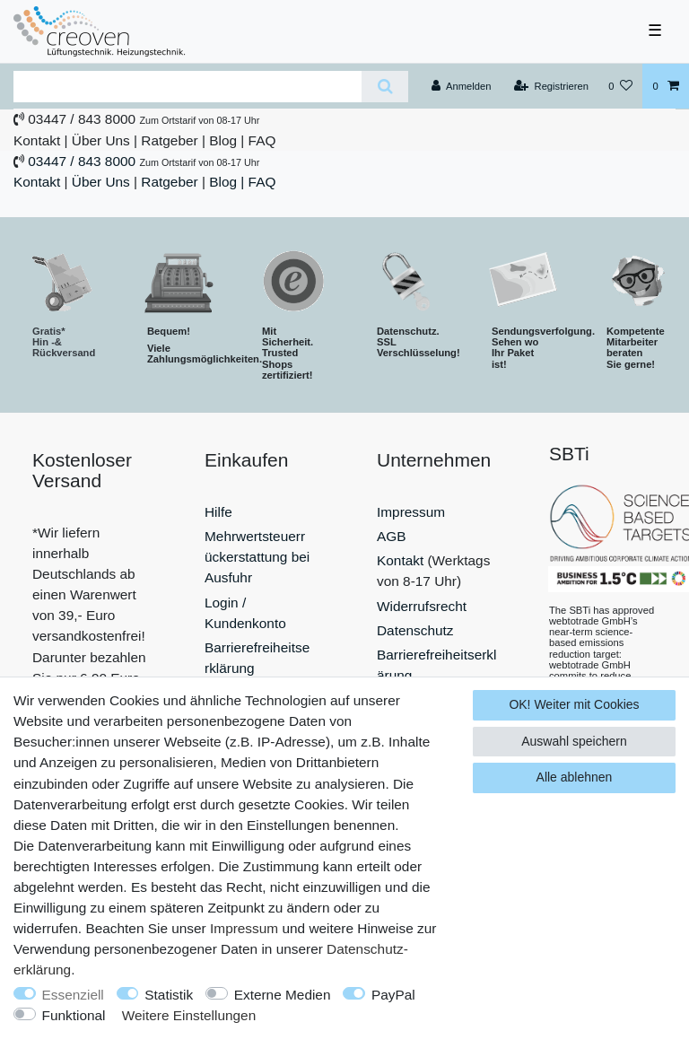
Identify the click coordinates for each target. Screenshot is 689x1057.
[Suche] (384, 86)
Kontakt (36, 140)
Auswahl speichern (574, 741)
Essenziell (73, 994)
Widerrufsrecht (422, 606)
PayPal (393, 994)
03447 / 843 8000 (81, 119)
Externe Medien (282, 994)
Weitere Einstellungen (189, 1015)
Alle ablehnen (574, 777)
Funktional (74, 1015)
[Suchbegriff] (187, 86)
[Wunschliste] (620, 86)
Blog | (226, 140)
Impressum (411, 512)
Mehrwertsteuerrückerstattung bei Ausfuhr (257, 556)
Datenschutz (415, 630)
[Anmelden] (461, 86)
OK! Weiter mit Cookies (574, 704)
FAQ (262, 140)
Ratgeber (169, 140)
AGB (391, 536)
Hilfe (218, 512)
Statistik (168, 994)
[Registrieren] (551, 86)
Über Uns (101, 140)
